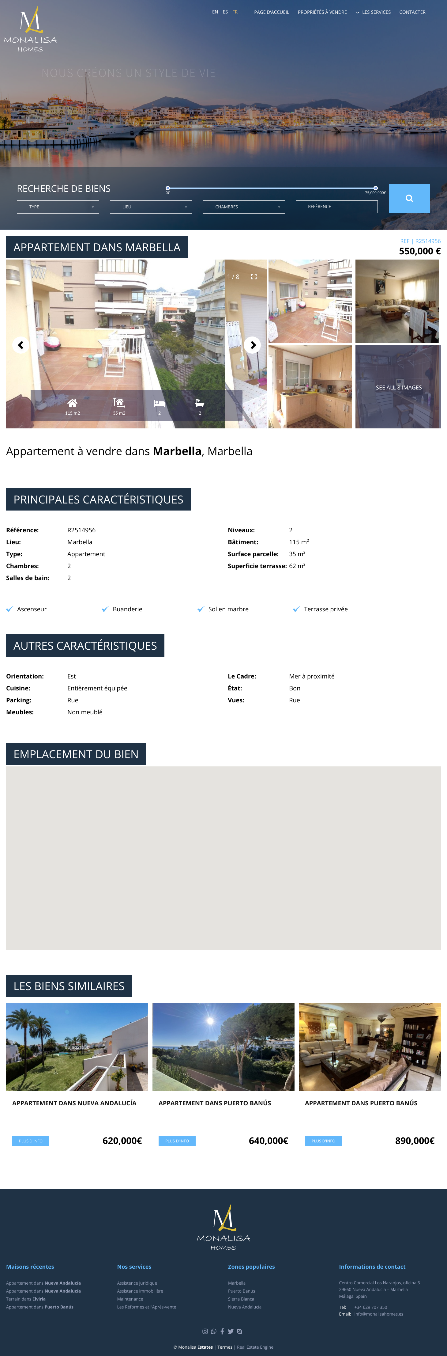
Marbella (237, 1283)
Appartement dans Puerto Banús (215, 1103)
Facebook (223, 1331)
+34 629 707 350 (371, 1307)
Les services (376, 12)
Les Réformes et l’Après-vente (146, 1307)
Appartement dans (43, 1283)
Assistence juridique (137, 1283)
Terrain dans (26, 1299)
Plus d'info (31, 1141)
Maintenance (130, 1299)
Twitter (231, 1331)
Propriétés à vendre (322, 12)
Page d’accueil (271, 12)
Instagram (206, 1331)
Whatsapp (214, 1331)
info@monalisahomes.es (379, 1314)
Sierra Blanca (241, 1299)
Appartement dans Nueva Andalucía (74, 1103)
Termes (224, 1347)
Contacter (413, 12)
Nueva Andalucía (244, 1307)
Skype (240, 1331)
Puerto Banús (241, 1291)
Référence (319, 207)
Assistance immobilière (140, 1291)
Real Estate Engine (255, 1347)
